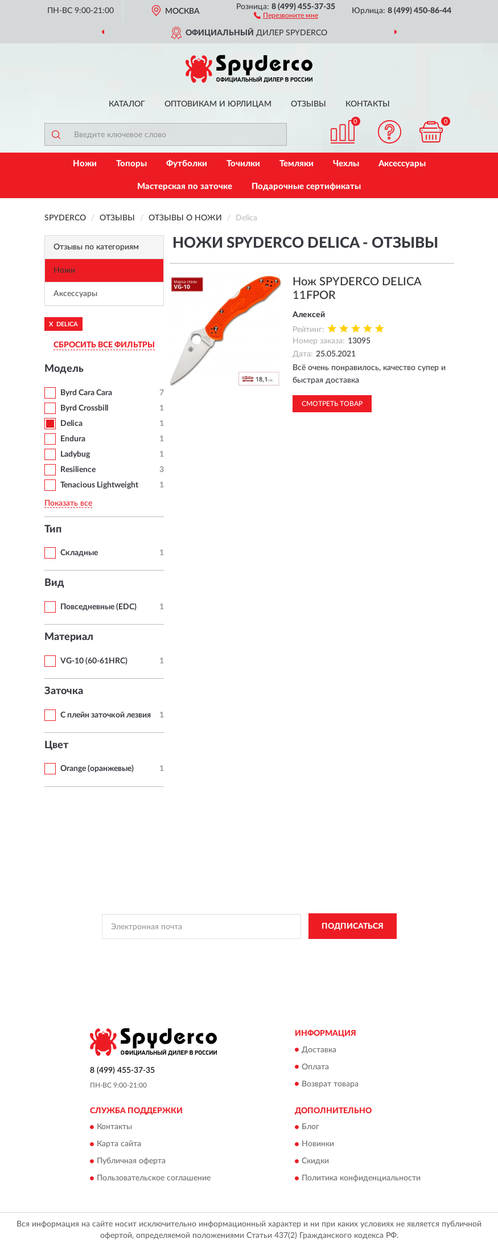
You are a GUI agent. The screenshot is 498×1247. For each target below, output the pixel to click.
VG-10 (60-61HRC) (93, 661)
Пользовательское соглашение (154, 1178)
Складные (79, 553)
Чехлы (346, 163)
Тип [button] (52, 529)
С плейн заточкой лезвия (105, 715)
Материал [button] (68, 637)
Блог (310, 1127)
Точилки (243, 163)
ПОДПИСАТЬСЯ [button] (353, 926)
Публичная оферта (131, 1161)
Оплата (315, 1067)
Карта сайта (119, 1144)
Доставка (319, 1050)
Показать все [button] (68, 503)
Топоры (131, 163)
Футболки (186, 163)
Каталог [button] (127, 104)
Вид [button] (54, 583)
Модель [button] (64, 369)
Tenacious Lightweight (99, 485)
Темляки (296, 163)
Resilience (78, 470)
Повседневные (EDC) (98, 607)
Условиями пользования (232, 961)
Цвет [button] (56, 745)
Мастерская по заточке (184, 186)
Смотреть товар (332, 403)
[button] (286, 14)
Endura (72, 439)
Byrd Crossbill (84, 408)
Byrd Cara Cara (86, 393)
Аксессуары (402, 163)
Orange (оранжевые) (97, 769)
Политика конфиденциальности (361, 1178)
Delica (71, 424)
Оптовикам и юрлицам (217, 104)
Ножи (85, 163)
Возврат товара (330, 1084)
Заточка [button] (63, 691)
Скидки (315, 1161)
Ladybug (75, 454)
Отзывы (308, 104)
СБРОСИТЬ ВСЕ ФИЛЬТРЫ (104, 345)
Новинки (318, 1144)
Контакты (367, 104)
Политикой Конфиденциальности (305, 952)
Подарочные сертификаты (306, 186)
